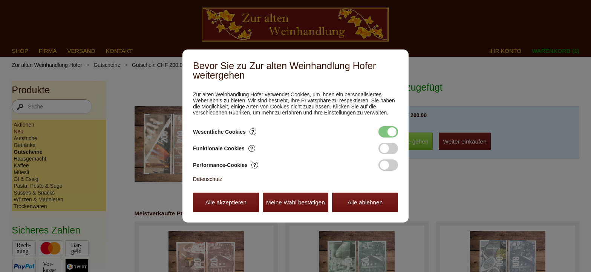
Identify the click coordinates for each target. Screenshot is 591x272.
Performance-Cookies (225, 165)
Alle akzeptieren (226, 202)
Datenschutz (207, 179)
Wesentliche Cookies (224, 132)
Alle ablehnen (365, 202)
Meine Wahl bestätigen (295, 202)
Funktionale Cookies (224, 148)
